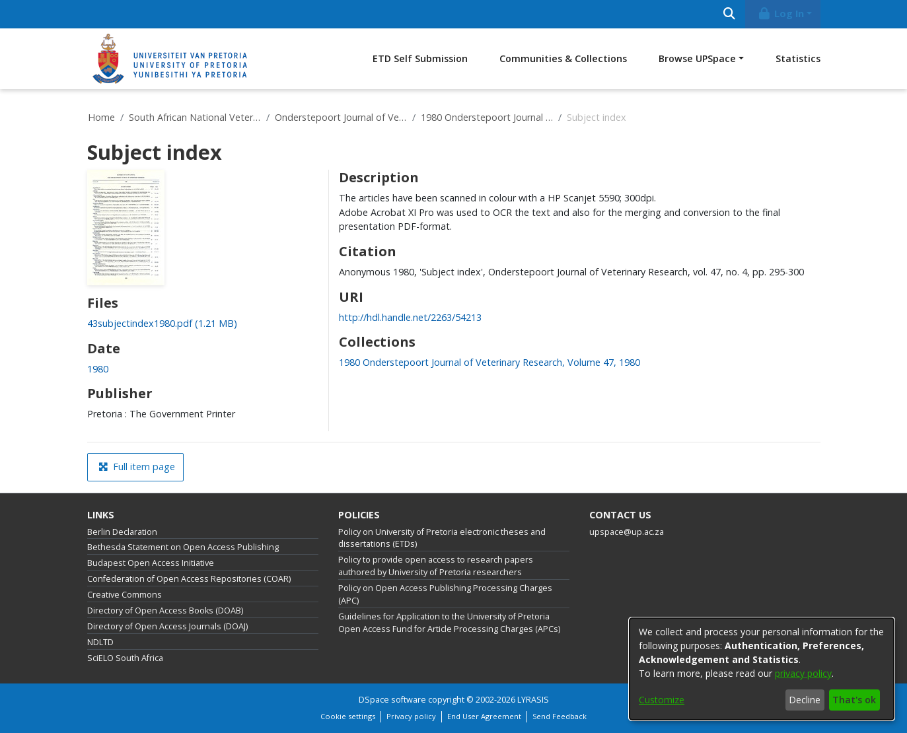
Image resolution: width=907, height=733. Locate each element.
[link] (162, 323)
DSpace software (392, 699)
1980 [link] (97, 369)
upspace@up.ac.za (626, 532)
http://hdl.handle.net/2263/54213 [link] (410, 317)
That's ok (854, 699)
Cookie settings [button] (347, 716)
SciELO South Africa (125, 658)
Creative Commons (124, 594)
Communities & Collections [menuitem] (563, 58)
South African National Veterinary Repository (195, 117)
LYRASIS (533, 699)
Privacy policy (411, 716)
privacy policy (803, 673)
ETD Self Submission (420, 58)
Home (101, 117)
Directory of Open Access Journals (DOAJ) (167, 626)
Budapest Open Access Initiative (150, 563)
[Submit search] (729, 14)
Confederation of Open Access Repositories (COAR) (189, 578)
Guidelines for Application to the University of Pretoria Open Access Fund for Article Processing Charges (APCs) (449, 623)
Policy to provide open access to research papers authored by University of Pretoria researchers (435, 566)
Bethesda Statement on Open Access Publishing (183, 547)
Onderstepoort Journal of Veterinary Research (341, 117)
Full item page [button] (136, 466)
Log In (780, 13)
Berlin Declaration (122, 532)
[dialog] (762, 669)
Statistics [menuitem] (798, 58)
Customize (661, 699)
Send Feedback (559, 716)
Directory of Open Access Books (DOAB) (165, 610)
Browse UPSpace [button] (697, 58)
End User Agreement (484, 716)
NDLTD (100, 642)
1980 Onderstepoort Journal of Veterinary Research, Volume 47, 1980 (487, 117)
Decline (804, 699)
